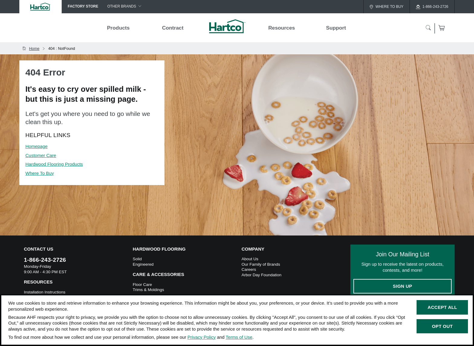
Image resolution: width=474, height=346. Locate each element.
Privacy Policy (201, 337)
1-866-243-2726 (45, 260)
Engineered (143, 264)
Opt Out (442, 326)
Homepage (36, 146)
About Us (250, 259)
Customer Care (40, 155)
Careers (249, 269)
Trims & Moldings (148, 289)
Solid (137, 259)
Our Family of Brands (261, 264)
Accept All (442, 307)
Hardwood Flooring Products (54, 164)
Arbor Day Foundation (261, 275)
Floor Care (142, 284)
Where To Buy (39, 173)
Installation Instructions (44, 292)
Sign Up (402, 286)
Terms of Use (239, 337)
